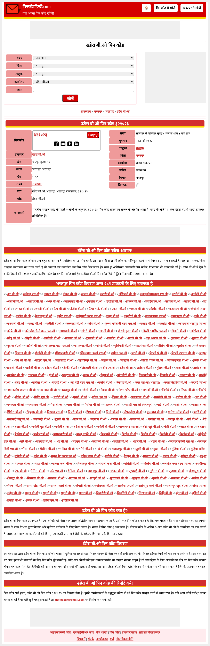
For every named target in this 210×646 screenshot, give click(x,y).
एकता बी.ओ (119, 309)
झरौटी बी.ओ (33, 367)
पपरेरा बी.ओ (183, 397)
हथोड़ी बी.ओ (14, 500)
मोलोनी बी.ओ (151, 463)
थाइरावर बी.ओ (70, 375)
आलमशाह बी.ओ (73, 301)
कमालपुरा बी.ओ (180, 316)
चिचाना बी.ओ (23, 353)
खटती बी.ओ (106, 331)
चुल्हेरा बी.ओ (184, 345)
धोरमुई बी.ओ (59, 382)
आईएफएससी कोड (60, 632)
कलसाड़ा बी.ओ (74, 323)
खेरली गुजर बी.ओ (128, 331)
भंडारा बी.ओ (157, 441)
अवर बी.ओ (53, 301)
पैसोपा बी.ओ (92, 404)
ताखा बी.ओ (182, 367)
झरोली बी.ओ (14, 367)
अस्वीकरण (102, 639)
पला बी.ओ (73, 404)
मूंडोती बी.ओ (22, 456)
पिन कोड (115, 632)
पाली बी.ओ (180, 404)
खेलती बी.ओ (178, 331)
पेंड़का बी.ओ (119, 397)
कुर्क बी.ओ (200, 316)
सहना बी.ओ (31, 493)
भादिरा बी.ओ (66, 449)
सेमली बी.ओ (83, 485)
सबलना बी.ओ (179, 478)
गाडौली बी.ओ (33, 345)
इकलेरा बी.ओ (94, 301)
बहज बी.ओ (186, 426)
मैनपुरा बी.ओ (131, 456)
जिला (19, 66)
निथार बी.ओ (188, 390)
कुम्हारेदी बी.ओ (132, 316)
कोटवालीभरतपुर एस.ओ (192, 323)
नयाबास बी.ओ (48, 390)
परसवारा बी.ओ (37, 404)
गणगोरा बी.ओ (115, 338)
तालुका (19, 74)
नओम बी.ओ (105, 382)
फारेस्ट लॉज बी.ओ (178, 412)
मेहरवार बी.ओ (22, 463)
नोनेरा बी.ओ (22, 397)
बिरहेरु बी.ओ (129, 434)
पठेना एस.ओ (99, 397)
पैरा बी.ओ (56, 404)
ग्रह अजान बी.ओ (156, 338)
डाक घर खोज (129, 632)
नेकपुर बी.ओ (123, 382)
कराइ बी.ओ (35, 323)
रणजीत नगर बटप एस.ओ (177, 463)
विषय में (81, 639)
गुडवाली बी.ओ (94, 338)
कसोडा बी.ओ (167, 323)
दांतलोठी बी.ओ (126, 375)
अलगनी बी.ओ (15, 301)
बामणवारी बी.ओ (62, 434)
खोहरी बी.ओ (32, 338)
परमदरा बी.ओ (15, 404)
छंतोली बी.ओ (42, 353)
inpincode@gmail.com (69, 599)
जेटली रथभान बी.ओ (183, 353)
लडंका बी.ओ (117, 471)
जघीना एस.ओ (119, 353)
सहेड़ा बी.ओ (14, 493)
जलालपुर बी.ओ (64, 360)
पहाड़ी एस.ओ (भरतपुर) (138, 404)
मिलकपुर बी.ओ (85, 463)
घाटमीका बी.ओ (144, 345)
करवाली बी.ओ (15, 323)
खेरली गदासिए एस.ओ (154, 331)
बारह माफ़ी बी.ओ (86, 434)
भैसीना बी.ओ (47, 449)
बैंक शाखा (101, 632)
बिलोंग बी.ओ (148, 434)
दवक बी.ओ (89, 375)
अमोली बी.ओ (198, 294)
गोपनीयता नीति (125, 639)
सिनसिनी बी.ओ (125, 493)
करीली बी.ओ (53, 323)
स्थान (19, 89)
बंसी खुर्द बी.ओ (151, 426)
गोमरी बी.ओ (103, 345)
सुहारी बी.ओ (68, 493)
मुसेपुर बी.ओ (188, 456)
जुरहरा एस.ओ (43, 360)
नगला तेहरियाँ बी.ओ (175, 382)
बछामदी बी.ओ (41, 419)
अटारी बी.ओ (107, 294)
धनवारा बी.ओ (187, 375)
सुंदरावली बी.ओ (119, 478)
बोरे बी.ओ (25, 441)
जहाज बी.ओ (108, 360)
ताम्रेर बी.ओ (199, 367)
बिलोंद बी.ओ (186, 434)
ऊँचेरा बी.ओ (77, 309)
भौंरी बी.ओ (85, 449)
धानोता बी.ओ (39, 382)
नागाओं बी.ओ (150, 390)
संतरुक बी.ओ (56, 478)
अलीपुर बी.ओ (35, 301)
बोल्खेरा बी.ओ (44, 441)
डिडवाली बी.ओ (89, 367)
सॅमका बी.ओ (14, 485)
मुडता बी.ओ (160, 449)
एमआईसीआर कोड (83, 632)
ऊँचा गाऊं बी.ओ (98, 309)
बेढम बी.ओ (79, 419)
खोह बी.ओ (13, 338)
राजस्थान (86, 111)
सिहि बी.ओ (165, 493)
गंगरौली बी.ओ (52, 338)
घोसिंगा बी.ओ (165, 345)
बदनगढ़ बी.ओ (98, 419)
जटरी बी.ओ (138, 353)
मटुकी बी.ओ (141, 449)
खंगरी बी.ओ (88, 331)
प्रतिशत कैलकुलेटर (149, 632)
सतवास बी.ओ (77, 478)
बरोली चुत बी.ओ (41, 426)
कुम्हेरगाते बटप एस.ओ (88, 316)
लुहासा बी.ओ (176, 471)
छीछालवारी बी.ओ (65, 353)
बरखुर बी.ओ (175, 419)
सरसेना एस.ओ (126, 485)
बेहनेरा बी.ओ (22, 434)
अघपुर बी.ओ (51, 294)
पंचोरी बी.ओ (61, 397)
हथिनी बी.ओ (199, 493)
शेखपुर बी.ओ (15, 478)
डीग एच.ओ (109, 367)
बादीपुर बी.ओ (41, 434)
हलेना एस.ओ (50, 500)
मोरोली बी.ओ (131, 463)
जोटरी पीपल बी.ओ (152, 360)
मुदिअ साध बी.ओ (90, 456)
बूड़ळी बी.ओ (62, 419)
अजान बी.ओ (88, 294)
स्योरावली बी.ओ (104, 485)
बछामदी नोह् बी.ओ (18, 419)
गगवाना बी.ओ (73, 338)
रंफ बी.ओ (20, 471)
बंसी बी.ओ (170, 426)
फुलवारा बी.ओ (155, 412)
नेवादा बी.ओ (107, 390)
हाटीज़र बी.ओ (70, 500)
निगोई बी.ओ (169, 390)
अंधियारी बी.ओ (127, 294)
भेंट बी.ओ (62, 441)
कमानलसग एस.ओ (155, 316)
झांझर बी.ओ (52, 367)
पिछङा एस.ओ (55, 412)
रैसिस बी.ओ (38, 471)
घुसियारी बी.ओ (122, 345)
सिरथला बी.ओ (146, 493)
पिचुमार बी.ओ (34, 412)
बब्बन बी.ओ (137, 419)
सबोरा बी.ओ (199, 478)
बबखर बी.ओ (118, 419)
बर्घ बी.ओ (192, 419)
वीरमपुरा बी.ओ (197, 471)
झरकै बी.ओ (199, 360)
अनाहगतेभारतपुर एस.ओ (153, 294)
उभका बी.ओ (22, 309)
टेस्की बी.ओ (70, 367)
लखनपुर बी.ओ (96, 471)
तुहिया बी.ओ (163, 367)
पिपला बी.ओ (93, 412)
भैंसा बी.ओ (28, 449)
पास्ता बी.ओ (199, 404)
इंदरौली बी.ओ (114, 301)
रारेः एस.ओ (56, 471)
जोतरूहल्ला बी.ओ (177, 360)
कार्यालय (19, 82)
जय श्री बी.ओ (23, 360)
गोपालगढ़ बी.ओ (83, 345)
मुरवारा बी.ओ (150, 456)
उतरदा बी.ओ (191, 301)
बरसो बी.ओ (21, 426)
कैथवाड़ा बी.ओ (43, 316)
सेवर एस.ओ (199, 485)
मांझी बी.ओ (41, 463)
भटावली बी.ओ (100, 441)
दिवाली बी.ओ (167, 375)
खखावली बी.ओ (68, 331)
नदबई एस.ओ (198, 382)
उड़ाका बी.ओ (172, 301)
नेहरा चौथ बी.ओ (128, 390)
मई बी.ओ (101, 449)
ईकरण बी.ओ (133, 301)
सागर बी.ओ (85, 493)
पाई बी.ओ (163, 404)
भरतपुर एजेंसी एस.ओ (181, 441)
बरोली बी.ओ (62, 426)
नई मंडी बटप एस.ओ (82, 382)
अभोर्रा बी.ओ (179, 294)
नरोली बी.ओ (89, 390)
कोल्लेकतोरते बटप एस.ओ (40, 331)
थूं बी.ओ (53, 375)
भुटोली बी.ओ (120, 441)
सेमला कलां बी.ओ (60, 485)
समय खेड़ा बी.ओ (36, 485)
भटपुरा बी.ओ (79, 441)
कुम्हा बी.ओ (112, 316)
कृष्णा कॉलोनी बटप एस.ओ (120, 323)
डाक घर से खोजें (192, 8)
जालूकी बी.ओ (128, 360)
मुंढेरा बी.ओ (40, 456)
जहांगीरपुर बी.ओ (87, 360)
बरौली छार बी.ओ (83, 426)
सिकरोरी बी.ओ (104, 493)
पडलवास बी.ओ (140, 397)
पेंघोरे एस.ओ (41, 397)
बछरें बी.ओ (199, 412)
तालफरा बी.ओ (36, 375)
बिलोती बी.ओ (167, 434)
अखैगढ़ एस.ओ (31, 294)
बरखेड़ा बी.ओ (156, 419)
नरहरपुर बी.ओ (69, 390)
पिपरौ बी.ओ (75, 412)
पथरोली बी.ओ (162, 397)
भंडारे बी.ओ (139, 441)
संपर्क (91, 639)
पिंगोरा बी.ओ (14, 412)
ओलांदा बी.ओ (157, 309)
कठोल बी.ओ (23, 316)
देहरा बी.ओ (106, 375)
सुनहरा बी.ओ (139, 478)
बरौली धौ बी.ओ (106, 426)
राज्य (19, 58)
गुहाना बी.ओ (14, 345)
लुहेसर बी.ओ (157, 471)
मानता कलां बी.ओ (62, 463)
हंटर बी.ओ (182, 493)
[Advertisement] (105, 30)
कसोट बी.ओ (147, 323)
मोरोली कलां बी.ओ (109, 463)
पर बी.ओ (200, 397)
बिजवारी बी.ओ (108, 434)
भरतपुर (98, 111)
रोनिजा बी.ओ (75, 471)
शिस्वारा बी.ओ (35, 478)
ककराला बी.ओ (177, 309)
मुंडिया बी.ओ (179, 449)
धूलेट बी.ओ (21, 382)
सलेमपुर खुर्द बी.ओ (177, 485)
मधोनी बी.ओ (112, 456)
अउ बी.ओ (12, 294)
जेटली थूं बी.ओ (158, 353)
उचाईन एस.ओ (153, 301)
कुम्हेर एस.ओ (64, 316)
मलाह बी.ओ (170, 456)
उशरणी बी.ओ (41, 309)
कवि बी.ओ (94, 323)
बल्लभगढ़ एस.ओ (128, 426)
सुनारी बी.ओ (159, 478)
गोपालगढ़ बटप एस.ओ (57, 345)
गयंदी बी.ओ (135, 338)
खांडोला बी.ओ (198, 331)
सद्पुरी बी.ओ (97, 478)
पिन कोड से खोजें (165, 8)
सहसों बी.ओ (50, 493)
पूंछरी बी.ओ (80, 397)
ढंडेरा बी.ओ (123, 111)
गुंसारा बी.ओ (199, 338)
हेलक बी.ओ (32, 500)
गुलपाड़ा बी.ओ (179, 338)
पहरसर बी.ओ (112, 404)
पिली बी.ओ (112, 412)
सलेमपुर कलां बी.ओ (150, 485)
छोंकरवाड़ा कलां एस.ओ (93, 353)
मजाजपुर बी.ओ (121, 449)
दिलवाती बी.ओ (147, 375)
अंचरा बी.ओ (69, 294)
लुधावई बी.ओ (137, 471)
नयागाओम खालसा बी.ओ (21, 390)
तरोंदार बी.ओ (144, 367)
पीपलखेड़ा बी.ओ (133, 412)
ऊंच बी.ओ (59, 309)
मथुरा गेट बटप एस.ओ (63, 456)
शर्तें (112, 639)
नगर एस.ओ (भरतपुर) (147, 382)
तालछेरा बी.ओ (15, 375)
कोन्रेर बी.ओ (14, 331)
